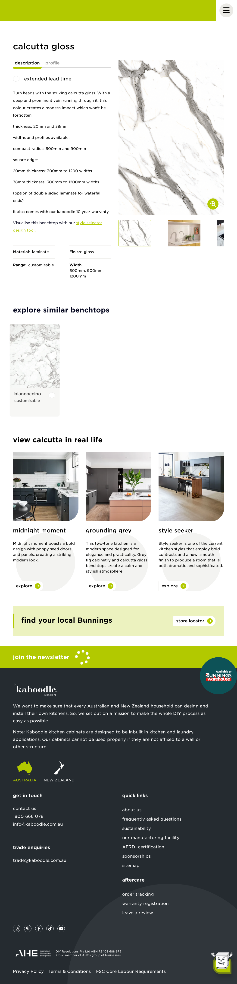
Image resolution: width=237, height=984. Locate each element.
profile (52, 63)
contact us (24, 808)
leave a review (137, 912)
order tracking (138, 894)
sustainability (136, 828)
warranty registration (145, 903)
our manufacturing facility (150, 837)
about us (131, 809)
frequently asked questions (151, 819)
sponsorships (136, 856)
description (27, 63)
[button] (134, 233)
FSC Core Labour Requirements (131, 971)
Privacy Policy (28, 971)
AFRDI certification (143, 846)
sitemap (131, 865)
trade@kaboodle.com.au (39, 860)
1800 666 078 (28, 816)
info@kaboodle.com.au (38, 824)
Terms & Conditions (69, 971)
